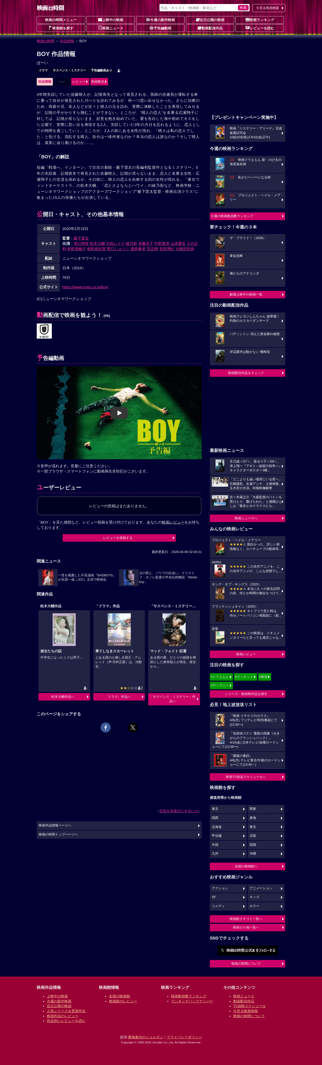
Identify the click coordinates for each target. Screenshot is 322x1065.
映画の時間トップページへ (58, 834)
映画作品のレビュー (62, 1016)
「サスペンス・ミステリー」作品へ (172, 699)
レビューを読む (260, 28)
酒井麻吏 (138, 249)
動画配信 (97, 81)
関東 (253, 809)
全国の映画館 (119, 996)
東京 (215, 809)
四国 (253, 845)
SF (214, 897)
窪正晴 (152, 249)
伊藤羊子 (145, 243)
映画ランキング (260, 19)
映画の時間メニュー (61, 20)
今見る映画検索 (267, 8)
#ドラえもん (220, 677)
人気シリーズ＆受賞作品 (66, 1011)
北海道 (217, 827)
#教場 (263, 677)
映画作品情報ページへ (55, 825)
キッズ (254, 897)
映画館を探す (60, 28)
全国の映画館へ (246, 866)
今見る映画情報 (245, 1011)
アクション (220, 888)
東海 (253, 818)
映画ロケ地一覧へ (246, 927)
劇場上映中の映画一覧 (246, 294)
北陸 (253, 836)
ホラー (254, 906)
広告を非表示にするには (178, 811)
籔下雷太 (81, 238)
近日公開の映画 (210, 19)
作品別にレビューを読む (66, 1021)
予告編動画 (160, 28)
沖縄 (253, 853)
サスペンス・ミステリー (69, 70)
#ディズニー (220, 685)
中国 (215, 845)
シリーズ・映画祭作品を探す (246, 694)
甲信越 (217, 836)
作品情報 (67, 41)
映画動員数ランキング (188, 996)
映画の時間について (246, 963)
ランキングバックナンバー (192, 1001)
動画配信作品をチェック (246, 373)
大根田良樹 (184, 249)
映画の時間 (45, 41)
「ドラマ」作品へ (118, 697)
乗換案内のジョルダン (145, 1037)
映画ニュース (110, 28)
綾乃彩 (131, 243)
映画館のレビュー (123, 1001)
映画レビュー (246, 654)
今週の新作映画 (160, 19)
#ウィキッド (244, 677)
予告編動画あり (101, 70)
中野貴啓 (161, 243)
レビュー (78, 81)
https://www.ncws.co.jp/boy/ (85, 287)
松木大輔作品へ (62, 697)
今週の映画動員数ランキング (232, 216)
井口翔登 (81, 243)
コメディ (218, 906)
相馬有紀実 (96, 249)
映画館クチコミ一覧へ (246, 919)
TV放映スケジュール (249, 1006)
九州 (215, 853)
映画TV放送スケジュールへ (246, 777)
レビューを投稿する (118, 538)
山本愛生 (178, 243)
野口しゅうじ (118, 249)
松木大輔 (97, 243)
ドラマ (43, 70)
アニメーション (261, 888)
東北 (253, 827)
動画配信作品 (210, 28)
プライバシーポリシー (184, 1037)
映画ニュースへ (246, 518)
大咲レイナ (115, 243)
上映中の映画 (110, 19)
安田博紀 (166, 249)
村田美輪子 (76, 249)
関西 (215, 818)
